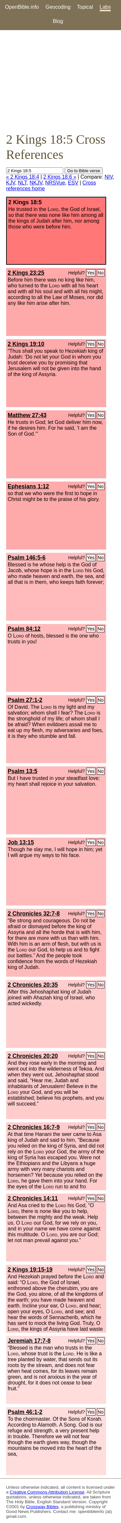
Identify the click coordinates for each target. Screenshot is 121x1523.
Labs (105, 7)
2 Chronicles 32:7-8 (34, 913)
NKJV (36, 182)
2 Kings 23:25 (26, 273)
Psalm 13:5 (22, 771)
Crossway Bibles (42, 1506)
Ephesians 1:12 (28, 486)
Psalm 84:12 (24, 629)
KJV (10, 182)
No (101, 272)
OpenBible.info (22, 7)
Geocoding (57, 7)
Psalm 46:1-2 (25, 1412)
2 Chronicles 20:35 (33, 985)
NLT (22, 182)
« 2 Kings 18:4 (22, 177)
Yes (91, 272)
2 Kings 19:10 (26, 344)
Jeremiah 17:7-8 (29, 1341)
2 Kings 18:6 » (59, 177)
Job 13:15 (21, 842)
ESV (73, 182)
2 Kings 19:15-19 (30, 1269)
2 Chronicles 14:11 (33, 1198)
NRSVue (55, 182)
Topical (85, 7)
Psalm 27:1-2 (25, 700)
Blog (58, 21)
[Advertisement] (60, 80)
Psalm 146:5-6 (26, 557)
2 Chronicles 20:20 (33, 1056)
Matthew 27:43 (27, 415)
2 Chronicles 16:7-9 (34, 1127)
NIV (109, 177)
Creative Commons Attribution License (47, 1492)
